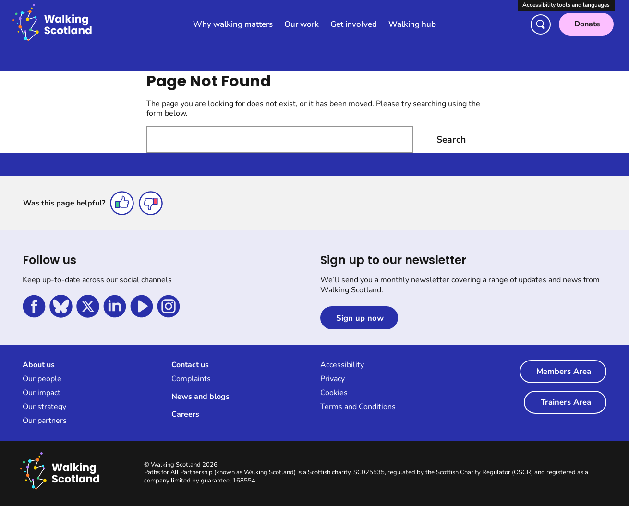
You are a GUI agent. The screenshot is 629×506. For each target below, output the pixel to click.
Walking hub (412, 24)
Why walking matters (233, 24)
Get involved (353, 24)
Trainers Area (565, 404)
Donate (587, 24)
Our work (301, 24)
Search (450, 139)
